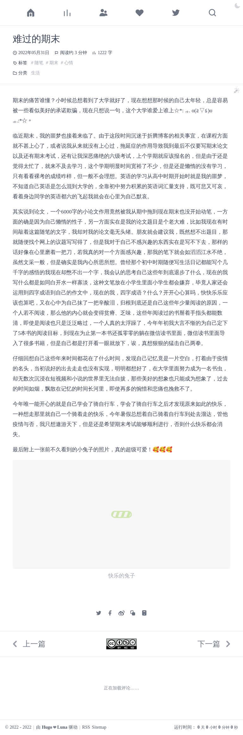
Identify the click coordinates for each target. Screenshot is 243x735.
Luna (62, 727)
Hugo (47, 727)
